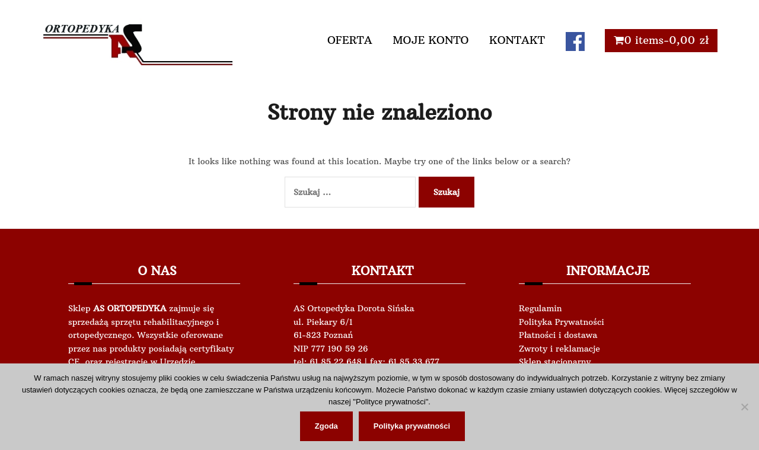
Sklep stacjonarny (555, 361)
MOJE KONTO (430, 40)
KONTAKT (517, 40)
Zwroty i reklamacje (559, 348)
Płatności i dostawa (558, 335)
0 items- (666, 40)
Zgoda (326, 426)
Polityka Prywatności (561, 322)
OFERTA (349, 40)
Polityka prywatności (412, 426)
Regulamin (540, 308)
